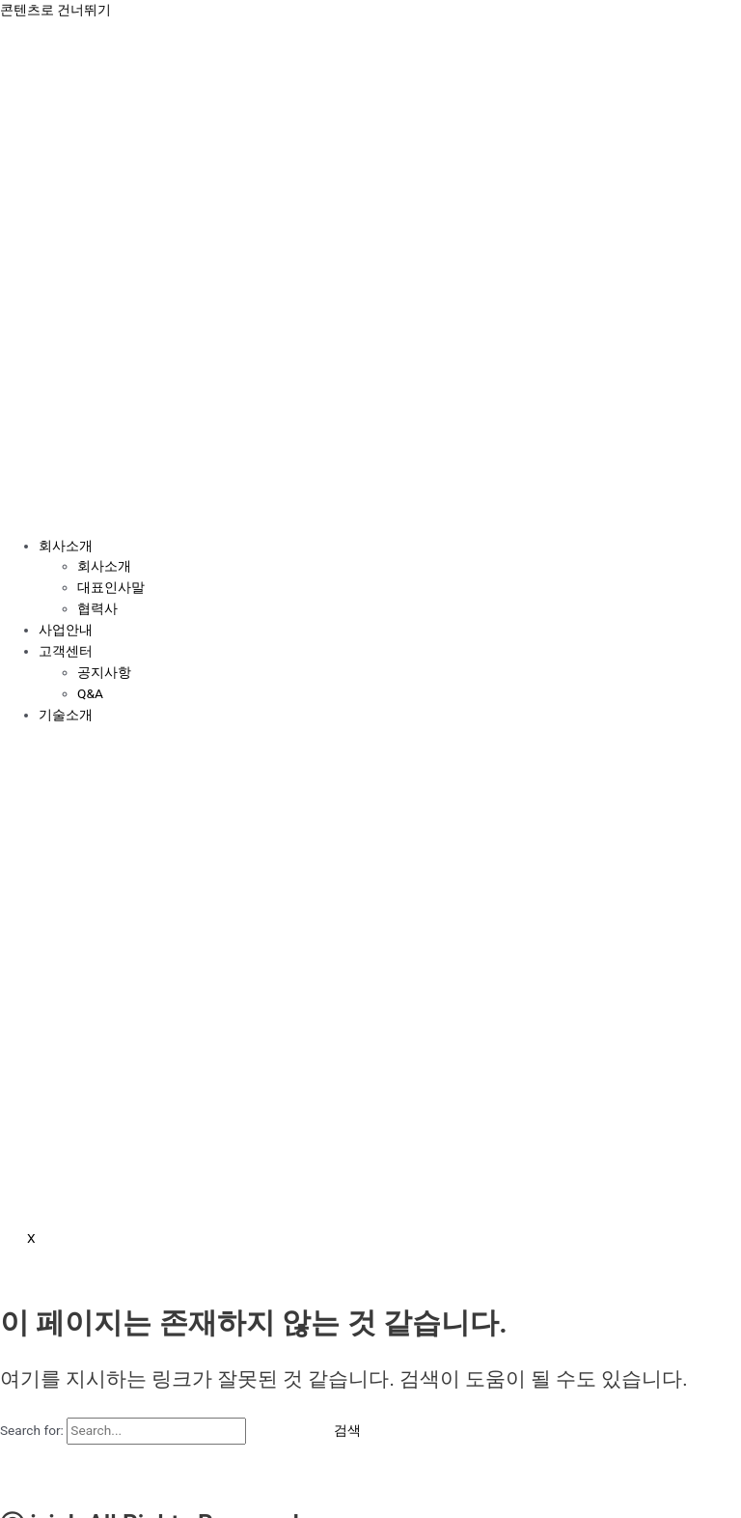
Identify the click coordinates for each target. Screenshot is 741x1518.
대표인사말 (111, 587)
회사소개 (66, 545)
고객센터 (66, 651)
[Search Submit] (277, 1431)
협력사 (97, 608)
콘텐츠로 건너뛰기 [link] (55, 9)
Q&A (90, 693)
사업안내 (66, 629)
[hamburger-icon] (27, 508)
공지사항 (104, 672)
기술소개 (66, 714)
